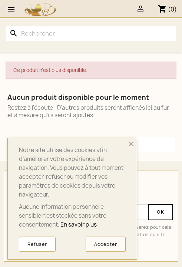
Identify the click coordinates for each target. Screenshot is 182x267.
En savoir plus (78, 224)
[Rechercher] (91, 33)
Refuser (37, 244)
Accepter (105, 244)
